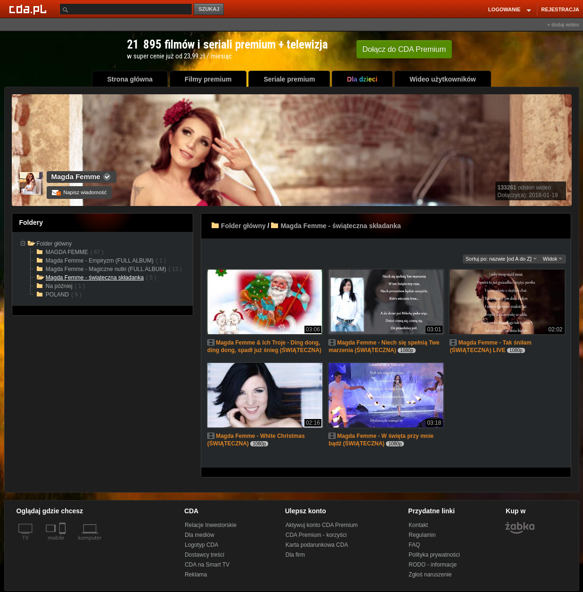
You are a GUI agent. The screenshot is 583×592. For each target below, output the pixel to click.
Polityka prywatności (434, 554)
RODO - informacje (433, 564)
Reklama (196, 574)
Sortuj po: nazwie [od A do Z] (501, 259)
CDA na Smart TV (207, 564)
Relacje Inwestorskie (211, 525)
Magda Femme (75, 177)
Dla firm (295, 554)
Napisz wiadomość (79, 192)
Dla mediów (199, 535)
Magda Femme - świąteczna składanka (340, 226)
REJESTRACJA (560, 9)
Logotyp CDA (201, 545)
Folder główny (243, 226)
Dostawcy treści (204, 554)
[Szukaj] (125, 9)
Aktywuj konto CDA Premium (322, 525)
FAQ (414, 545)
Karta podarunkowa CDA (317, 545)
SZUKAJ (208, 9)
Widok (553, 259)
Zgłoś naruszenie (430, 574)
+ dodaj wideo (563, 24)
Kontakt (418, 525)
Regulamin (422, 535)
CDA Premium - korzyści (316, 535)
